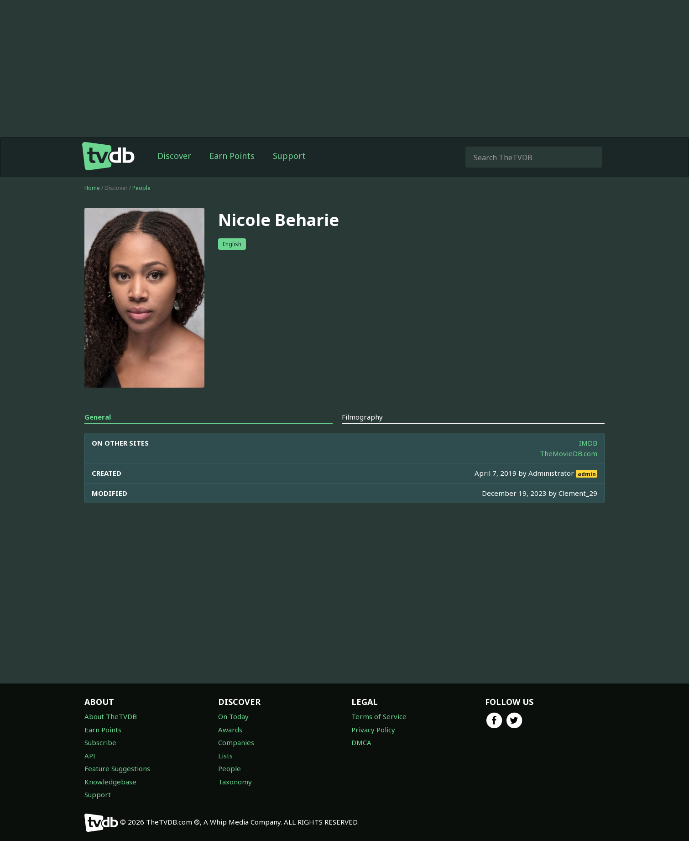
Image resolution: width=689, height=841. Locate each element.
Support (289, 155)
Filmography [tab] (362, 416)
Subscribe (100, 742)
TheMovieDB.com (568, 453)
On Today (233, 716)
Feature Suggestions (117, 768)
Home (92, 188)
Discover (174, 155)
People (141, 188)
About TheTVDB (110, 716)
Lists (225, 755)
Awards (230, 729)
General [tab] (97, 416)
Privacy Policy (373, 729)
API (89, 755)
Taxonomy (235, 781)
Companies (236, 742)
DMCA (361, 742)
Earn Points (232, 155)
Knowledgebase (110, 781)
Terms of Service (379, 716)
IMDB (588, 442)
